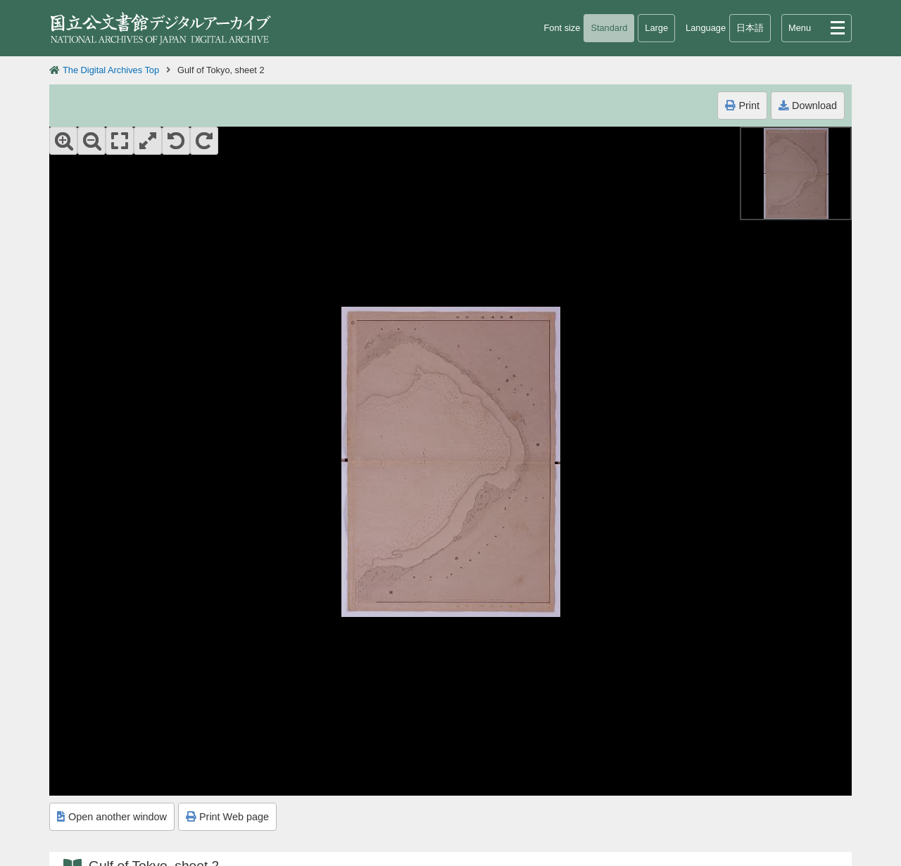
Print (742, 105)
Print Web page (227, 816)
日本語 (750, 28)
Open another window (112, 816)
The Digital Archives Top (111, 70)
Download (808, 105)
